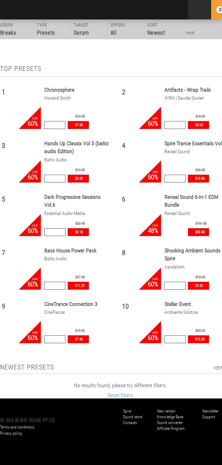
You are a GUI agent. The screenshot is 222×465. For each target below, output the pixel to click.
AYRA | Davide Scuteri (184, 98)
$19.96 (200, 178)
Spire (127, 411)
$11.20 (79, 286)
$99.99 (200, 232)
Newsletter (210, 411)
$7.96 (79, 339)
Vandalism (174, 267)
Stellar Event (177, 304)
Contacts (130, 422)
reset (190, 32)
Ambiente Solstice (180, 312)
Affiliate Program (171, 428)
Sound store (132, 417)
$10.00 (200, 339)
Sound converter (170, 422)
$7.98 (79, 125)
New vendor (166, 411)
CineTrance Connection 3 (70, 304)
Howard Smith (57, 98)
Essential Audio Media (64, 213)
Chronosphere (59, 90)
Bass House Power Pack (70, 250)
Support (208, 417)
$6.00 (79, 178)
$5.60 (199, 286)
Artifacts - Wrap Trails (187, 90)
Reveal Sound (177, 152)
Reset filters (120, 395)
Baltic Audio (55, 160)
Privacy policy (11, 433)
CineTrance (54, 312)
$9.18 (79, 232)
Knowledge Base (170, 417)
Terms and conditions (17, 427)
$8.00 (199, 125)
